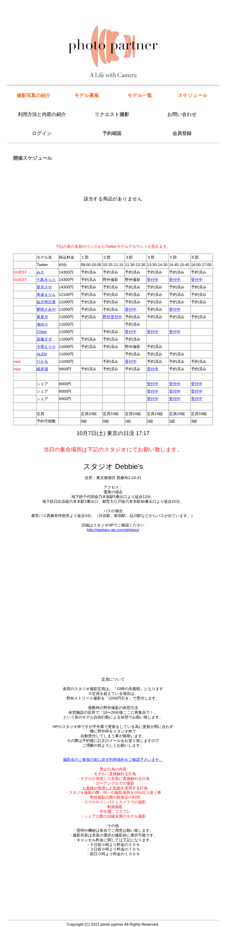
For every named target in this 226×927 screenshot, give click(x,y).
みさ (40, 272)
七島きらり (46, 280)
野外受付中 (112, 317)
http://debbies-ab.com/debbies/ (113, 530)
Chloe (42, 332)
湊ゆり (42, 324)
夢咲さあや (46, 309)
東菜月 (42, 317)
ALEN (42, 354)
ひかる (42, 361)
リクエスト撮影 (112, 114)
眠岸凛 (42, 369)
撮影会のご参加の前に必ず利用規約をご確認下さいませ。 (113, 760)
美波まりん (46, 294)
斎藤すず (44, 339)
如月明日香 (46, 302)
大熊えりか (46, 347)
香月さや (44, 287)
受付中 (152, 280)
